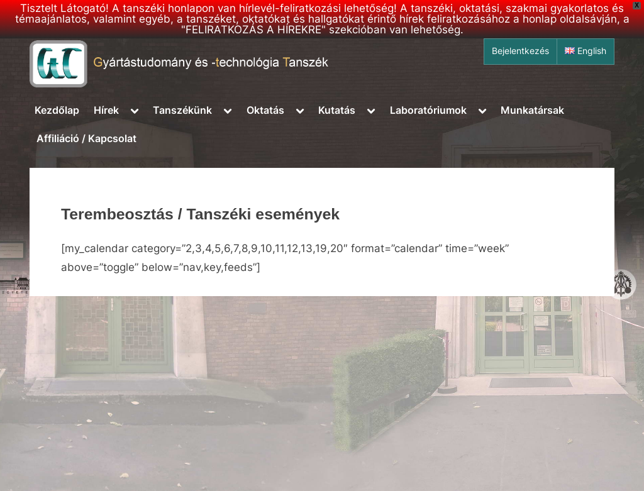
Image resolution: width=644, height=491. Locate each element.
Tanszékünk (182, 110)
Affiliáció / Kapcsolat (86, 138)
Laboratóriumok (428, 110)
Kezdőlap (57, 110)
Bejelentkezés (520, 51)
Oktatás (265, 110)
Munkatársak (532, 110)
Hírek (106, 110)
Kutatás (336, 110)
